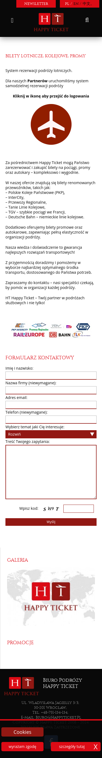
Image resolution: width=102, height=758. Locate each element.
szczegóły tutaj (72, 746)
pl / (68, 3)
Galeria (17, 560)
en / (77, 3)
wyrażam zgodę (22, 746)
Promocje (20, 643)
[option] (51, 596)
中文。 (88, 3)
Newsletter (36, 3)
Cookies (23, 732)
